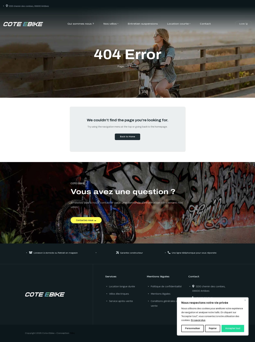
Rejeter (213, 328)
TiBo (72, 333)
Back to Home (127, 137)
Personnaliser (192, 328)
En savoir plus (198, 320)
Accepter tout (232, 328)
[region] (212, 316)
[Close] (245, 300)
